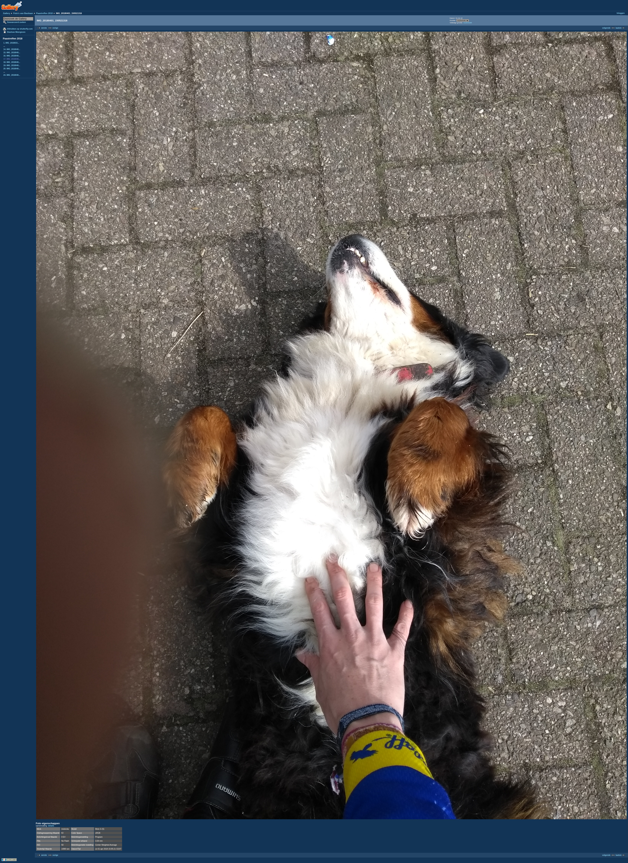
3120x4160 (467, 23)
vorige (55, 28)
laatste (619, 28)
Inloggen (621, 13)
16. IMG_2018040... (11, 56)
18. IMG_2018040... (11, 62)
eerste (44, 28)
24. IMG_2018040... (11, 75)
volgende (606, 28)
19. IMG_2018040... (11, 65)
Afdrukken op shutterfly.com (20, 29)
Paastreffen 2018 (44, 13)
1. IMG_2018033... (11, 43)
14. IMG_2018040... (11, 49)
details (51, 826)
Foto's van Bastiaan (23, 13)
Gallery (6, 13)
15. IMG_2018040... (11, 52)
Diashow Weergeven (16, 32)
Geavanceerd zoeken (16, 22)
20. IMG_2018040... (11, 69)
